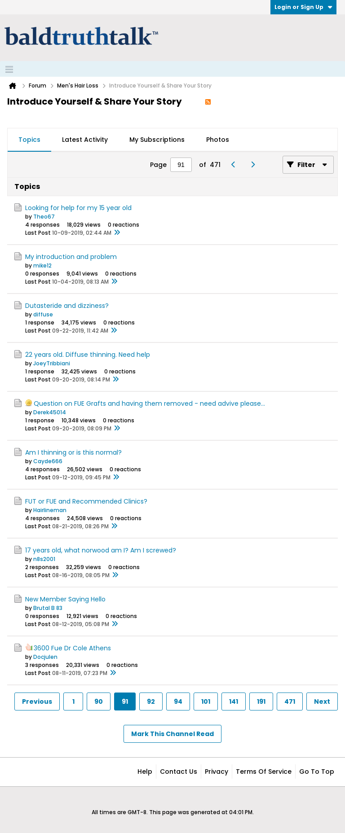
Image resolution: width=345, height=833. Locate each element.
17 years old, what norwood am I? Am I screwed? (100, 550)
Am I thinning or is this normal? (73, 452)
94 (178, 701)
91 (125, 701)
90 (98, 701)
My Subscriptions (157, 139)
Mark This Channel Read (172, 733)
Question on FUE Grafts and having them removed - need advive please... (149, 403)
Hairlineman (49, 510)
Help (144, 771)
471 (289, 701)
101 (205, 701)
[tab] (29, 140)
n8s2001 (44, 559)
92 (151, 701)
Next (322, 701)
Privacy (216, 771)
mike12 (42, 265)
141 (233, 701)
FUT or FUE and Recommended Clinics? (86, 501)
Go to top (316, 771)
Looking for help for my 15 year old (78, 207)
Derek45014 (49, 412)
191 (261, 701)
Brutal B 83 (47, 608)
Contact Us (178, 771)
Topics (29, 139)
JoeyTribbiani (51, 363)
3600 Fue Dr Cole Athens (72, 648)
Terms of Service (264, 771)
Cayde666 (47, 461)
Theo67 (44, 216)
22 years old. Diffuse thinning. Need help (87, 354)
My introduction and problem (71, 256)
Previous (37, 701)
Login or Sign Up (303, 7)
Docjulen (45, 657)
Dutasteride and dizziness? (67, 305)
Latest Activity (85, 139)
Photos (217, 139)
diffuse (43, 314)
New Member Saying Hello (65, 599)
